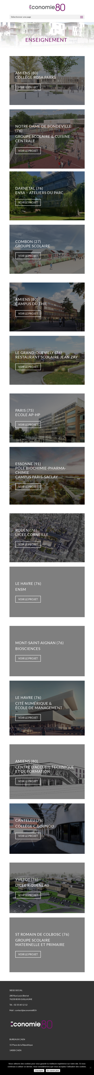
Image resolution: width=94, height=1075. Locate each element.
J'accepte (39, 1070)
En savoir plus (53, 1070)
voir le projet (28, 87)
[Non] (90, 1067)
